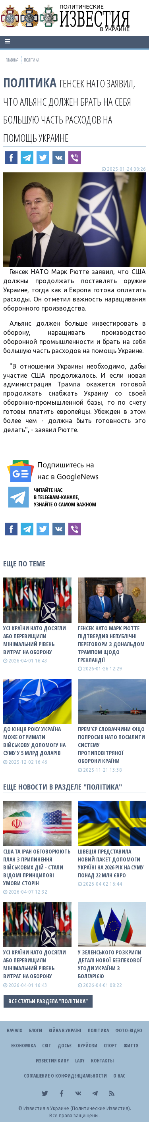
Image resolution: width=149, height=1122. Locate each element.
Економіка (23, 1045)
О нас (119, 1075)
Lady (80, 1060)
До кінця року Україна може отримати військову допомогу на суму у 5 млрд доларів (34, 741)
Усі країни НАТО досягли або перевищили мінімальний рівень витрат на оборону (34, 640)
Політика (29, 82)
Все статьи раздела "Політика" (48, 1001)
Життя (131, 1045)
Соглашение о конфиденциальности (65, 1075)
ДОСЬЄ (65, 1045)
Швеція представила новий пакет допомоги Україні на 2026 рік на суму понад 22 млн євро (111, 863)
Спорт (110, 1045)
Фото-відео (128, 1030)
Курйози (87, 1045)
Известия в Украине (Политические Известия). (77, 1108)
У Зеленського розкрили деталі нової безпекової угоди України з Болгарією (110, 964)
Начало (15, 1030)
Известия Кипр (52, 1060)
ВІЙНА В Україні (64, 1030)
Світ (46, 1045)
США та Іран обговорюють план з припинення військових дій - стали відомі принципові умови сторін (36, 867)
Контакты (102, 1060)
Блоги (35, 1030)
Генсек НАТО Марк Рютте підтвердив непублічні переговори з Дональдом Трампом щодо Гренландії (111, 644)
